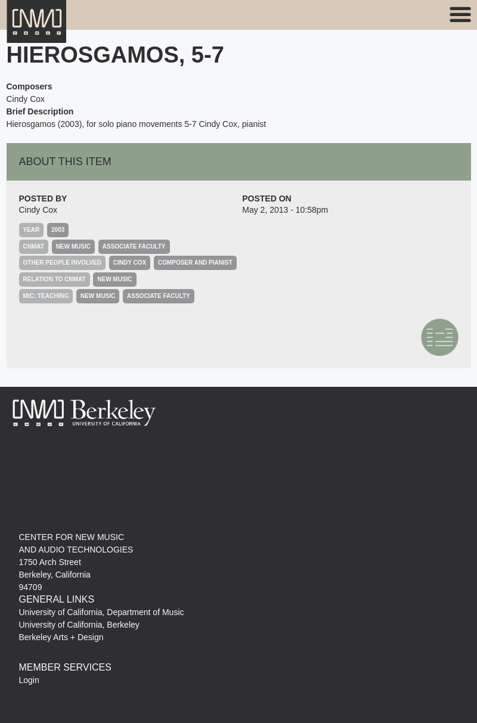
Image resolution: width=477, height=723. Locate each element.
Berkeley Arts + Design (61, 637)
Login (29, 680)
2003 (57, 229)
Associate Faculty (134, 246)
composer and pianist (195, 262)
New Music (73, 246)
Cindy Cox (38, 210)
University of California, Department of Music (101, 612)
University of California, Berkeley (79, 624)
